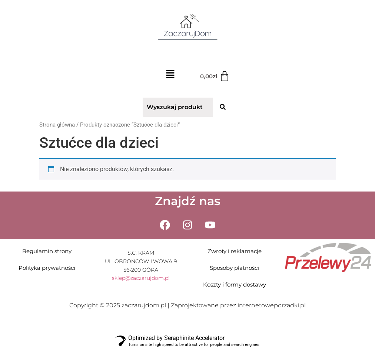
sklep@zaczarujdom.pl (141, 278)
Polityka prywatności (47, 267)
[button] (170, 75)
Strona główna (57, 124)
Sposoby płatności (234, 267)
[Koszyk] (215, 76)
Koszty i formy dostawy (234, 284)
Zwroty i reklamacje (235, 251)
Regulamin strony (47, 251)
